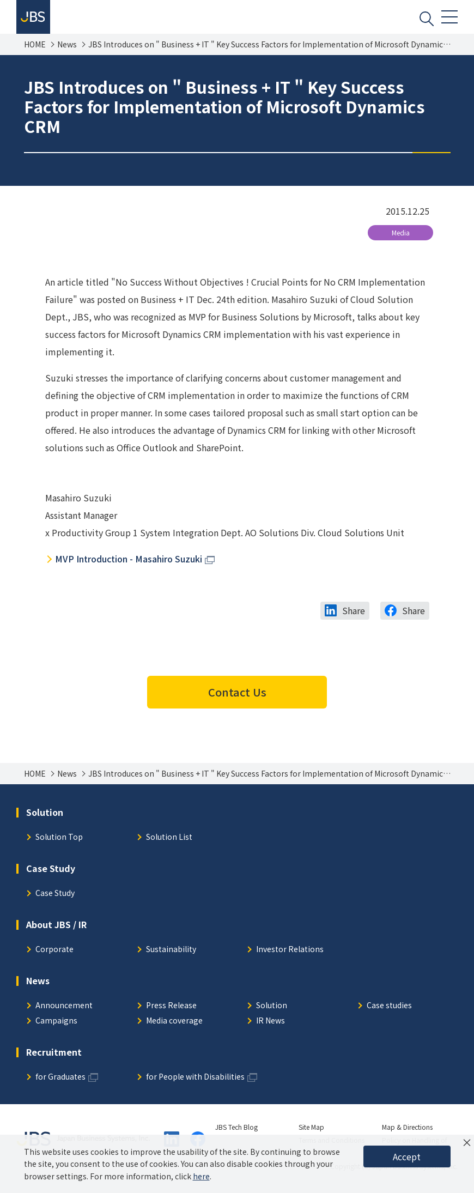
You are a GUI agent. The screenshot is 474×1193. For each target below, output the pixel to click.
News (67, 48)
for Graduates (60, 1081)
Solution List (169, 841)
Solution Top (59, 841)
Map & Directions (407, 1130)
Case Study (55, 898)
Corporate (54, 954)
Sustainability (171, 954)
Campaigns (56, 1025)
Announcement (64, 1010)
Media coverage (174, 1025)
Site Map (311, 1130)
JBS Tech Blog (236, 1130)
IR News (270, 1025)
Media (401, 236)
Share (353, 614)
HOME (35, 48)
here (201, 1176)
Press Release (171, 1010)
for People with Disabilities (195, 1081)
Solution (271, 1010)
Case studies (389, 1010)
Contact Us (237, 696)
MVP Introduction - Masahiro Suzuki (128, 563)
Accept (407, 1156)
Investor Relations (290, 954)
